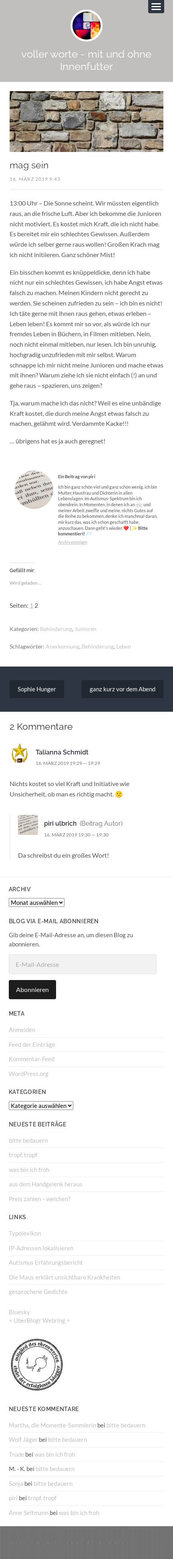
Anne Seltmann (28, 1512)
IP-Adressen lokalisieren (41, 1248)
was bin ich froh (29, 1169)
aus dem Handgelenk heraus (45, 1184)
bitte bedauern (28, 1140)
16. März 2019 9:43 (35, 179)
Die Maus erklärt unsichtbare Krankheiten (64, 1277)
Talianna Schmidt (62, 752)
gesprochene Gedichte (38, 1291)
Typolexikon (25, 1233)
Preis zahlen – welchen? (39, 1198)
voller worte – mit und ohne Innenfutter (77, 1542)
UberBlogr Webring (39, 1320)
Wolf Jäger (23, 1439)
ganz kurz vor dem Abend (122, 689)
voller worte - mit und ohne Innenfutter (86, 60)
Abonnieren (32, 989)
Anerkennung (62, 646)
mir (139, 504)
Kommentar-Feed (31, 1058)
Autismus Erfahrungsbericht (46, 1262)
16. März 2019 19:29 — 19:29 (68, 763)
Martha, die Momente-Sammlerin (52, 1425)
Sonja (16, 1483)
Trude (16, 1454)
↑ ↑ (161, 1542)
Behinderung (56, 628)
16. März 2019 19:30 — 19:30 (76, 835)
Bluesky (19, 1311)
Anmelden (22, 1029)
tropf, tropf (23, 1154)
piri (13, 1497)
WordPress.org (28, 1073)
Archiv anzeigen (72, 542)
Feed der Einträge (32, 1044)
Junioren (85, 628)
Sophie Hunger (37, 689)
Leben (123, 646)
